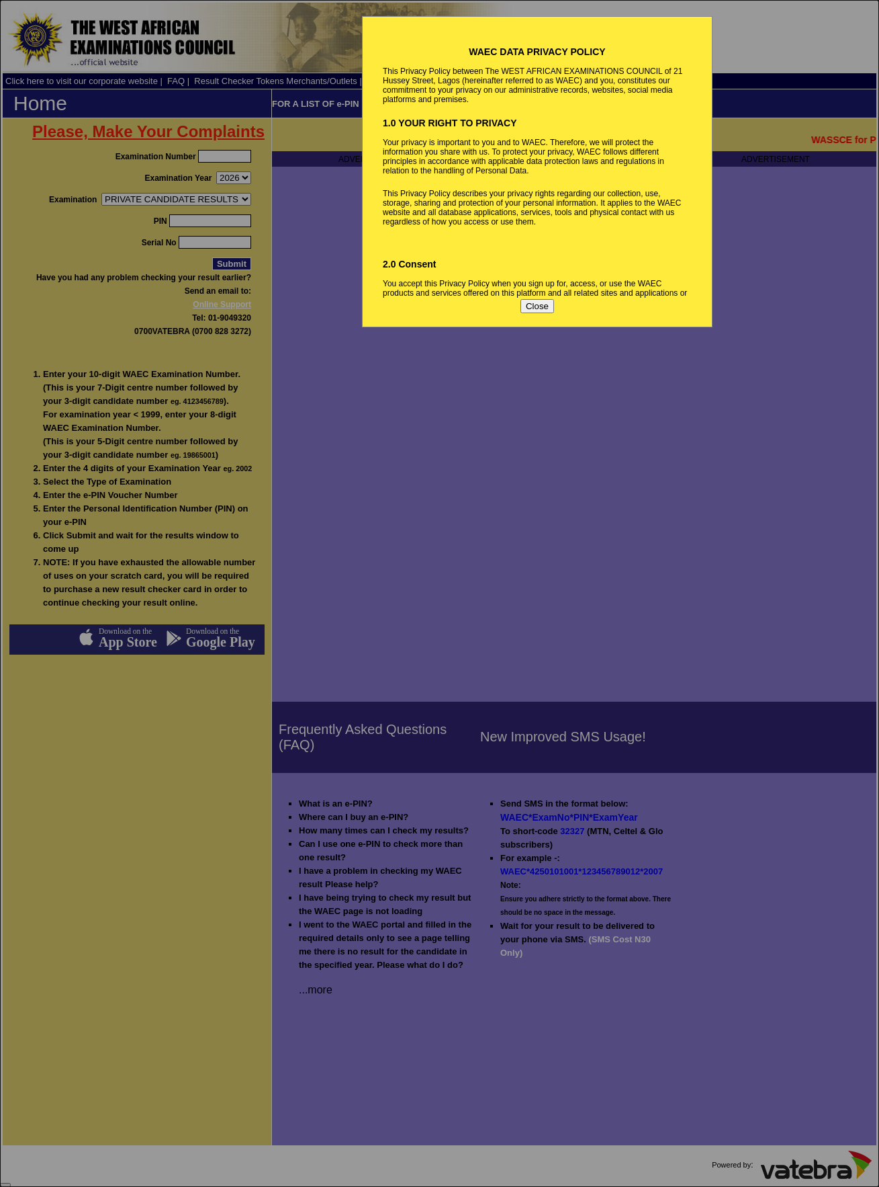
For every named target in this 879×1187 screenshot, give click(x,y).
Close (537, 306)
